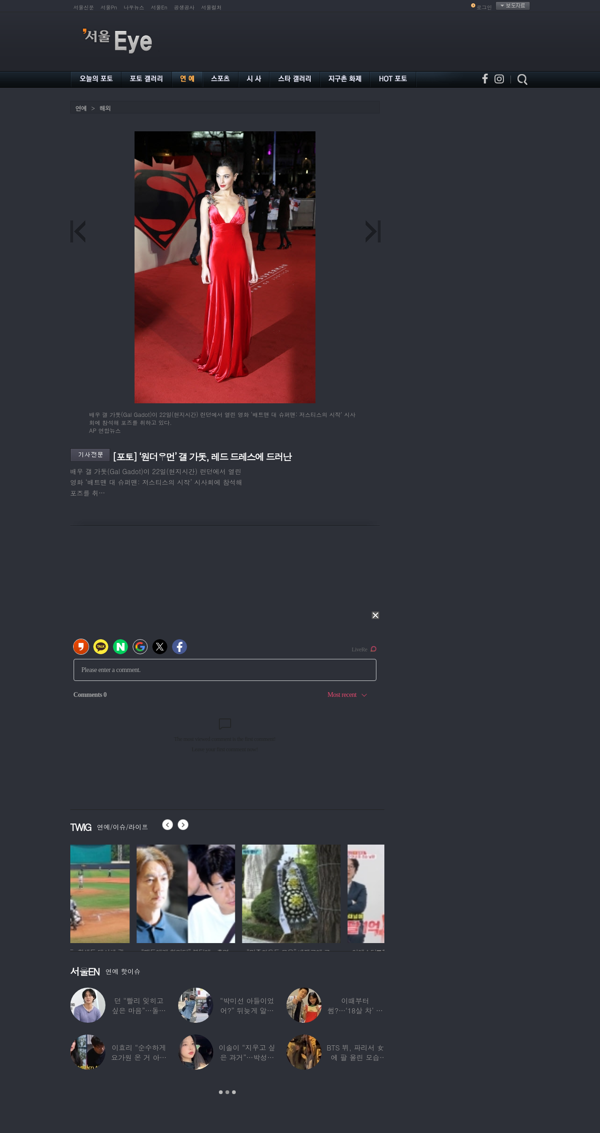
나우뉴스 (134, 7)
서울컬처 (211, 7)
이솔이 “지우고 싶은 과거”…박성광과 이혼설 (247, 1057)
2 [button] (227, 1092)
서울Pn (109, 7)
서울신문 (84, 7)
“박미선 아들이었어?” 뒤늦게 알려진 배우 (247, 1010)
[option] (119, 892)
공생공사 (184, 7)
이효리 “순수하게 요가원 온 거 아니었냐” (139, 1057)
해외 (105, 108)
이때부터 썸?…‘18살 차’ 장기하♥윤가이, (355, 1010)
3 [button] (234, 1092)
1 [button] (221, 1092)
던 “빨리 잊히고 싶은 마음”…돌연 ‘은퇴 (139, 1010)
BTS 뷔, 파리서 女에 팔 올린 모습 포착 (355, 1057)
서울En (159, 7)
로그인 (484, 7)
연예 (81, 108)
